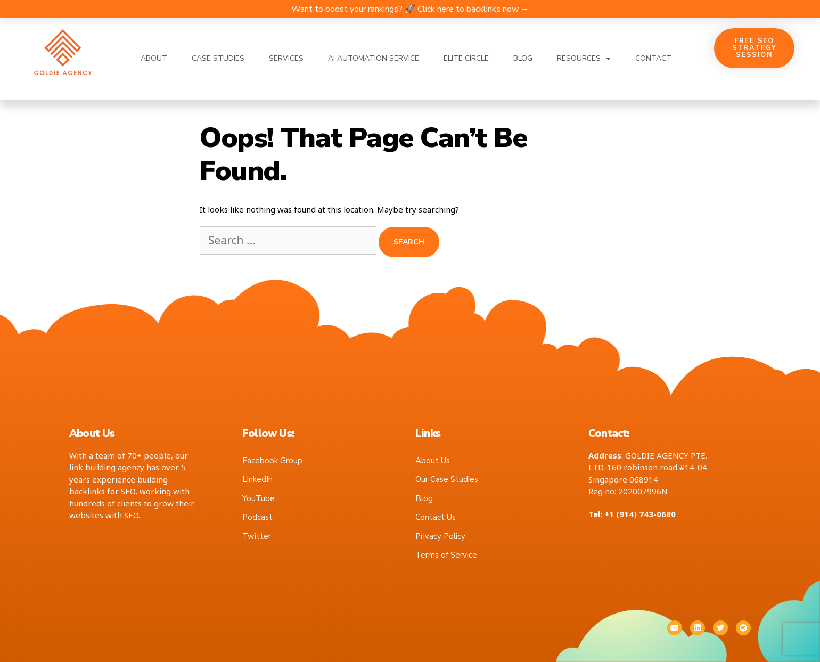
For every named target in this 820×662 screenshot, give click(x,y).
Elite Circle (466, 58)
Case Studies (218, 58)
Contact (653, 58)
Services (286, 58)
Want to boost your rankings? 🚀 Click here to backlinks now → (410, 9)
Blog (522, 58)
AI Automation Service (373, 58)
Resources (584, 59)
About (154, 58)
